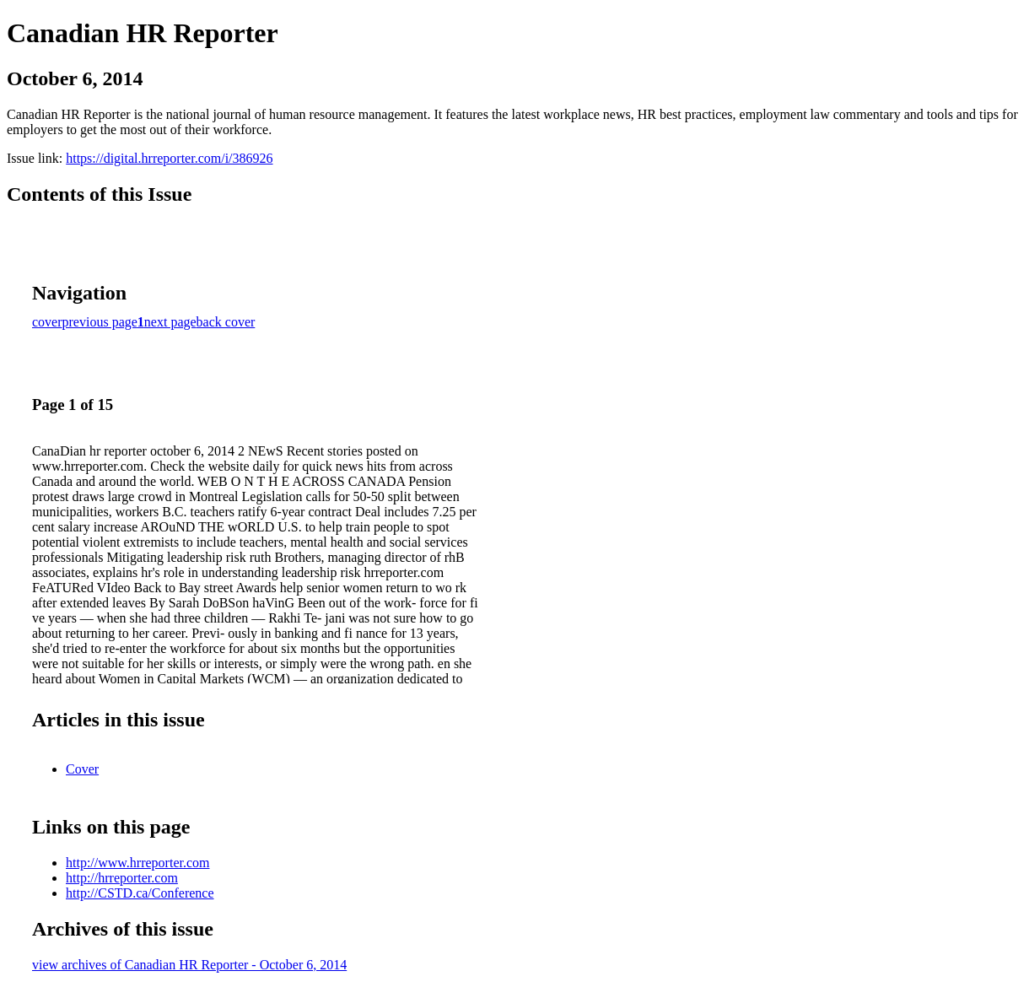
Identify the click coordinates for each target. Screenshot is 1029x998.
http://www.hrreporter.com (137, 862)
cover (47, 322)
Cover (82, 769)
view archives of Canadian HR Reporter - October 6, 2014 (189, 965)
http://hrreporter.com (122, 878)
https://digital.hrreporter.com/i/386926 (169, 158)
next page (170, 322)
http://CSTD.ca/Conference (140, 893)
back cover (226, 322)
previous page (99, 322)
